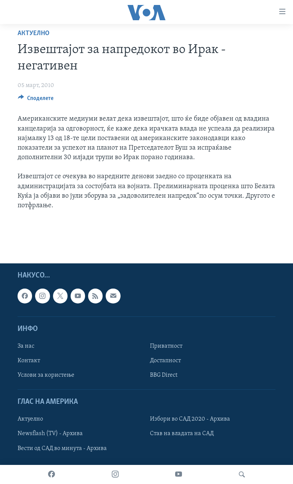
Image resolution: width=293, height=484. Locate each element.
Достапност (165, 361)
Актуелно (34, 33)
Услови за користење (46, 375)
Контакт (29, 361)
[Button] (35, 100)
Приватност (166, 346)
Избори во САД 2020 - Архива (190, 419)
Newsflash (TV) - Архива (50, 434)
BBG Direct (163, 375)
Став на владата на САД (182, 434)
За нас (26, 346)
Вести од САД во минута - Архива (62, 448)
